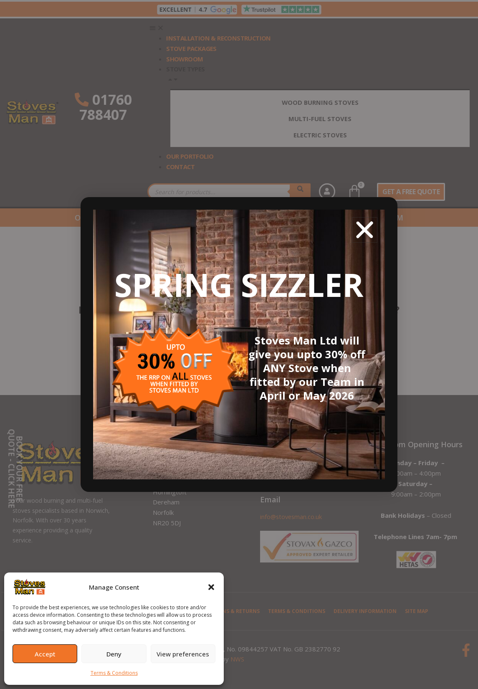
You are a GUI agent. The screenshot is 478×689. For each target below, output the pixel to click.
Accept (45, 654)
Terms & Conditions (114, 672)
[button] (211, 587)
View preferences (183, 654)
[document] (239, 344)
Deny (113, 654)
